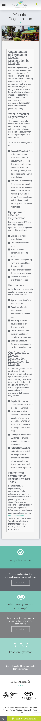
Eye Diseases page (16, 516)
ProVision (33, 708)
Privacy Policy (9, 710)
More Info (20, 582)
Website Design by (24, 710)
